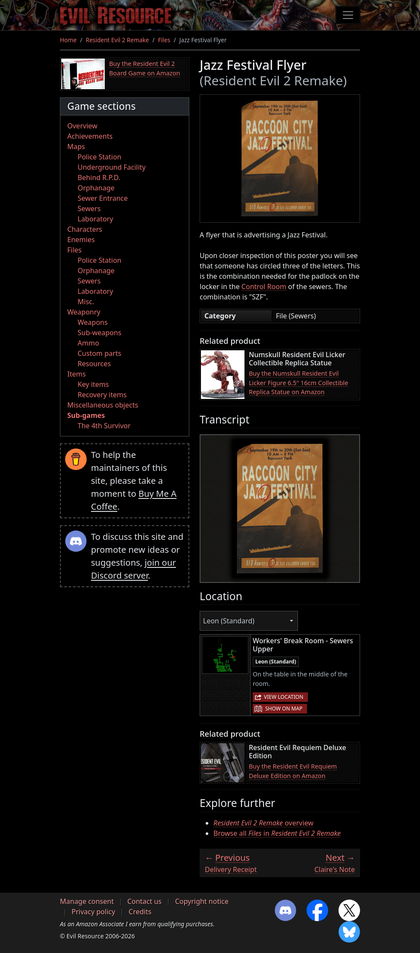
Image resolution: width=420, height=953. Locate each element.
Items (76, 374)
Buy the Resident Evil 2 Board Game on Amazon (144, 68)
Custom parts (99, 353)
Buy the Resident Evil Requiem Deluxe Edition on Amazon (293, 771)
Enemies (81, 239)
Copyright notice (202, 901)
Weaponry (83, 312)
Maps (76, 146)
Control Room (263, 286)
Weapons (93, 322)
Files (164, 40)
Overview (82, 126)
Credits (140, 911)
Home (68, 40)
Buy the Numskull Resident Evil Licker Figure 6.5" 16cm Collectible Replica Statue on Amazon (298, 382)
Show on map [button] (283, 708)
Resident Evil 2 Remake (117, 40)
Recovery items (102, 394)
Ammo (88, 343)
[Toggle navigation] (348, 15)
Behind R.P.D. (99, 177)
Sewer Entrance (103, 198)
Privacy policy (93, 911)
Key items (93, 384)
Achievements (90, 136)
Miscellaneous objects (102, 405)
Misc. (86, 301)
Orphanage (96, 188)
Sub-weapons (99, 332)
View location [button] (283, 697)
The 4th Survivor (104, 425)
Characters (84, 229)
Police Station (100, 157)
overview (263, 823)
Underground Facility (112, 167)
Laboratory (95, 219)
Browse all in (277, 833)
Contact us (144, 901)
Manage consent (87, 901)
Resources (94, 363)
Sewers (89, 208)
